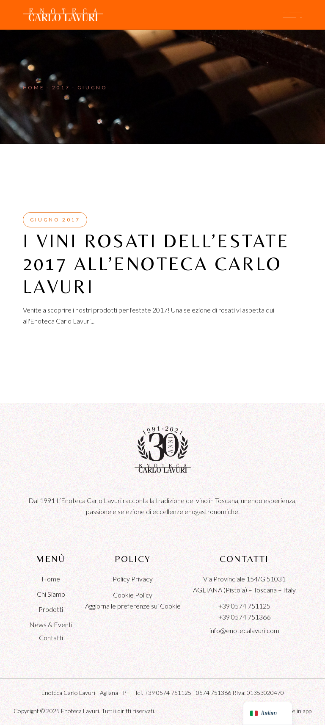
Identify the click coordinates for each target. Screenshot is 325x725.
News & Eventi (50, 624)
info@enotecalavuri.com (244, 630)
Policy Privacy (133, 579)
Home (50, 579)
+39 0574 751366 (244, 617)
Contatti (51, 638)
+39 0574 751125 (244, 606)
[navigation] (267, 713)
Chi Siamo (51, 594)
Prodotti (51, 609)
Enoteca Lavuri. (81, 710)
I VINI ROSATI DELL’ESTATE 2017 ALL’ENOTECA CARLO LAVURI (156, 263)
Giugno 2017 (55, 219)
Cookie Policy (132, 595)
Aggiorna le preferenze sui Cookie (133, 606)
